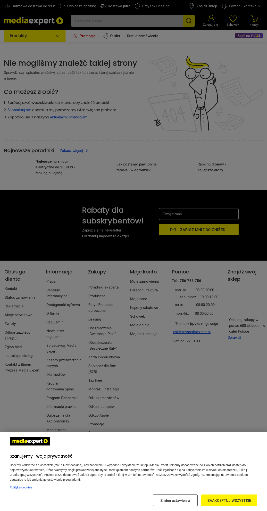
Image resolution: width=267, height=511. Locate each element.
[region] (133, 471)
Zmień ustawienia (175, 500)
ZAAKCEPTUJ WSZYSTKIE (229, 500)
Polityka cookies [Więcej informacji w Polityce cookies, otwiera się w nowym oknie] (21, 487)
